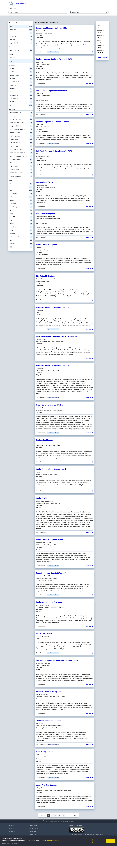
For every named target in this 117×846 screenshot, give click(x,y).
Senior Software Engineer (46, 241)
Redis (21, 210)
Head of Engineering (44, 747)
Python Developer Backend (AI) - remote (52, 303)
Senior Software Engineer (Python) (50, 401)
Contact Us (12, 827)
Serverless (21, 223)
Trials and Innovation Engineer (48, 716)
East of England (21, 78)
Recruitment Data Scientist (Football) (51, 569)
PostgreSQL (21, 226)
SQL (21, 193)
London (21, 64)
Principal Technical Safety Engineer (50, 687)
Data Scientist (21, 142)
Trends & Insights (21, 3)
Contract (21, 29)
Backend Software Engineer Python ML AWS (54, 55)
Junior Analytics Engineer (46, 781)
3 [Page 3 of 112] (55, 811)
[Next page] (75, 811)
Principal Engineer (21, 129)
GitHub (21, 196)
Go (21, 206)
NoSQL (21, 236)
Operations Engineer (21, 109)
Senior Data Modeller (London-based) (51, 465)
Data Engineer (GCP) (44, 178)
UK (21, 101)
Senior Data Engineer (21, 145)
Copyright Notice (33, 824)
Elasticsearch (21, 189)
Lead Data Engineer (21, 172)
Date (11, 57)
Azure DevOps (21, 203)
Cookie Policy (32, 830)
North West (21, 84)
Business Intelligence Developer (49, 598)
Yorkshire (21, 88)
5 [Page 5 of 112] (63, 811)
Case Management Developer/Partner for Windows (56, 332)
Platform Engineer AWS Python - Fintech (52, 118)
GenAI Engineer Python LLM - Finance (51, 86)
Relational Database (21, 233)
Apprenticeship (21, 39)
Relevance (13, 53)
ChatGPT (21, 213)
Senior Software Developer (21, 125)
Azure (21, 183)
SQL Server (21, 199)
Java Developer (21, 162)
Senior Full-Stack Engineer (21, 149)
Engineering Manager (21, 155)
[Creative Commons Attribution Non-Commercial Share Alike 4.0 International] (88, 825)
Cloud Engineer (21, 135)
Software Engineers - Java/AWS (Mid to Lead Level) (57, 656)
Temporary (21, 32)
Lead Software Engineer (45, 209)
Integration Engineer (21, 122)
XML (21, 243)
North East (21, 98)
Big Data (21, 240)
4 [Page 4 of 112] (59, 811)
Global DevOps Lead (44, 629)
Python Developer (21, 159)
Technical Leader (21, 139)
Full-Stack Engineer (21, 115)
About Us (11, 824)
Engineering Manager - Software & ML (51, 24)
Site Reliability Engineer (21, 169)
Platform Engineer (21, 132)
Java (21, 216)
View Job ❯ (89, 48)
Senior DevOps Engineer (46, 494)
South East (21, 68)
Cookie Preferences (34, 833)
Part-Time (21, 36)
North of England (21, 71)
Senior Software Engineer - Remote (50, 536)
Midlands (21, 74)
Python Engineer (21, 165)
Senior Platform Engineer (21, 119)
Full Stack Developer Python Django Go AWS (54, 147)
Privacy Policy (33, 827)
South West (21, 81)
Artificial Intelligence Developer (21, 152)
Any (21, 22)
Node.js (21, 219)
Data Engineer (21, 112)
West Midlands (21, 91)
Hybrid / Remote (21, 46)
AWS (21, 186)
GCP (21, 179)
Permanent (21, 26)
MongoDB (21, 230)
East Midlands (21, 94)
